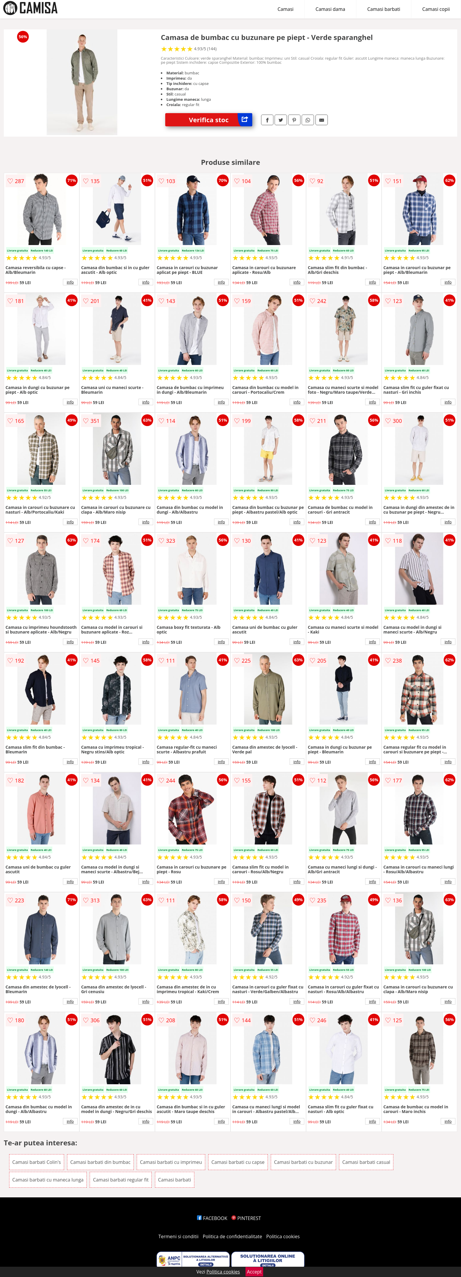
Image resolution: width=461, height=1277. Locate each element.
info (70, 282)
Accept (254, 1271)
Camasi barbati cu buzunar (303, 1162)
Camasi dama (330, 9)
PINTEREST (246, 1218)
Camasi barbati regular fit (120, 1180)
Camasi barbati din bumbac (100, 1162)
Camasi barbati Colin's (36, 1162)
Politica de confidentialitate (232, 1236)
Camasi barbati (383, 9)
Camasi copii (436, 9)
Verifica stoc (220, 119)
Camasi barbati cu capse (238, 1162)
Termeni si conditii (178, 1236)
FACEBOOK (212, 1218)
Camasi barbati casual (366, 1162)
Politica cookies (283, 1236)
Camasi (285, 9)
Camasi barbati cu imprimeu (171, 1162)
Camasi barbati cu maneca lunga (47, 1180)
